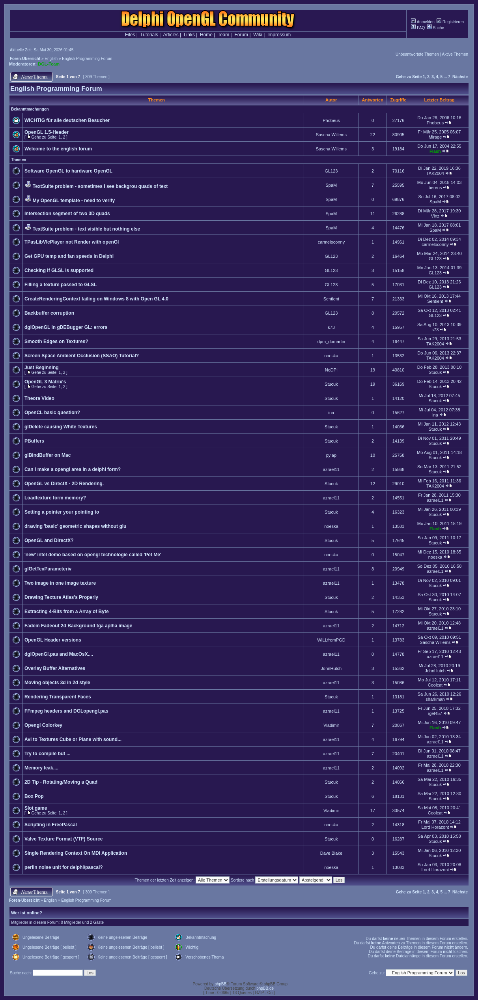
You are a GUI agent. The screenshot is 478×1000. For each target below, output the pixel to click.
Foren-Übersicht (25, 58)
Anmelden (422, 22)
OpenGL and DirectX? (48, 540)
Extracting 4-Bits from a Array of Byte (66, 611)
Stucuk (435, 372)
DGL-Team (49, 64)
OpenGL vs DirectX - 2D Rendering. (64, 483)
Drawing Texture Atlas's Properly (61, 597)
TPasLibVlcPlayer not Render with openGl (71, 242)
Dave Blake (331, 853)
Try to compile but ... (47, 753)
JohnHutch (331, 668)
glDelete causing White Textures (60, 427)
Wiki (257, 35)
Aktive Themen (455, 54)
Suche (435, 28)
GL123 (331, 171)
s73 (331, 327)
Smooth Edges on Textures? (56, 341)
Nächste (460, 77)
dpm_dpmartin (331, 341)
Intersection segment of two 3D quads (67, 213)
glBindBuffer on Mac (47, 455)
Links (189, 35)
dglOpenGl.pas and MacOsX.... (58, 654)
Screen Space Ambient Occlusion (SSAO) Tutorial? (81, 355)
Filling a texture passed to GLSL (60, 284)
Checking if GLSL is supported (58, 270)
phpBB (220, 984)
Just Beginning (41, 367)
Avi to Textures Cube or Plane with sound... (72, 739)
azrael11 (331, 469)
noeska (331, 355)
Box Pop (34, 796)
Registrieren (450, 22)
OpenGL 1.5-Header (46, 132)
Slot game (35, 808)
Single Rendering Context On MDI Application (75, 853)
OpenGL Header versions (52, 640)
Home (206, 35)
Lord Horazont (435, 827)
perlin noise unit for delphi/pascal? (63, 867)
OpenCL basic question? (52, 412)
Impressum (279, 35)
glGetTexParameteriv (47, 569)
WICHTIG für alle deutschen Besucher (67, 120)
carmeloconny (331, 242)
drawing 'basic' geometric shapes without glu (75, 526)
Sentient (331, 298)
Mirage (435, 137)
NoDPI (331, 370)
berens (435, 187)
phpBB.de (265, 988)
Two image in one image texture (60, 583)
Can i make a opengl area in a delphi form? (72, 469)
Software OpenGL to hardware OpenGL (68, 171)
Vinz (435, 216)
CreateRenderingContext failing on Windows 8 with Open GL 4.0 (96, 299)
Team (223, 35)
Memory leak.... (41, 768)
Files (130, 35)
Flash (435, 151)
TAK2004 (435, 173)
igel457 (435, 713)
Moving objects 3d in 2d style (57, 682)
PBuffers (34, 441)
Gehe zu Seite (409, 77)
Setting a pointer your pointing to (61, 512)
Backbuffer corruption (49, 313)
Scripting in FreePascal (50, 824)
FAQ (418, 28)
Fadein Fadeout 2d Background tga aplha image (78, 626)
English (51, 58)
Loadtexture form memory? (55, 498)
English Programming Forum (87, 58)
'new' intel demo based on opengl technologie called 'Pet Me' (92, 554)
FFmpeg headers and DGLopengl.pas (66, 711)
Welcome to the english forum (58, 149)
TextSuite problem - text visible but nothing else (86, 229)
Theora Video (39, 398)
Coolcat (435, 685)
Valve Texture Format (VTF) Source (63, 839)
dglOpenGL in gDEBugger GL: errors (65, 327)
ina (331, 412)
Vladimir (331, 725)
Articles (170, 35)
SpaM (331, 185)
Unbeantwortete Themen (417, 54)
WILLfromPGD (331, 640)
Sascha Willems (331, 134)
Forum (241, 35)
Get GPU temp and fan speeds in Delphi (69, 256)
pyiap (331, 455)
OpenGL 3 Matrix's (45, 382)
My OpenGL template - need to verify (74, 200)
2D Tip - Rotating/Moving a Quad (60, 782)
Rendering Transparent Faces (57, 697)
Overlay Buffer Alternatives (54, 668)
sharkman (435, 699)
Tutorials (149, 35)
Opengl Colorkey (43, 725)
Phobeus (331, 120)
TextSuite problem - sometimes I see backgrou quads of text (100, 186)
